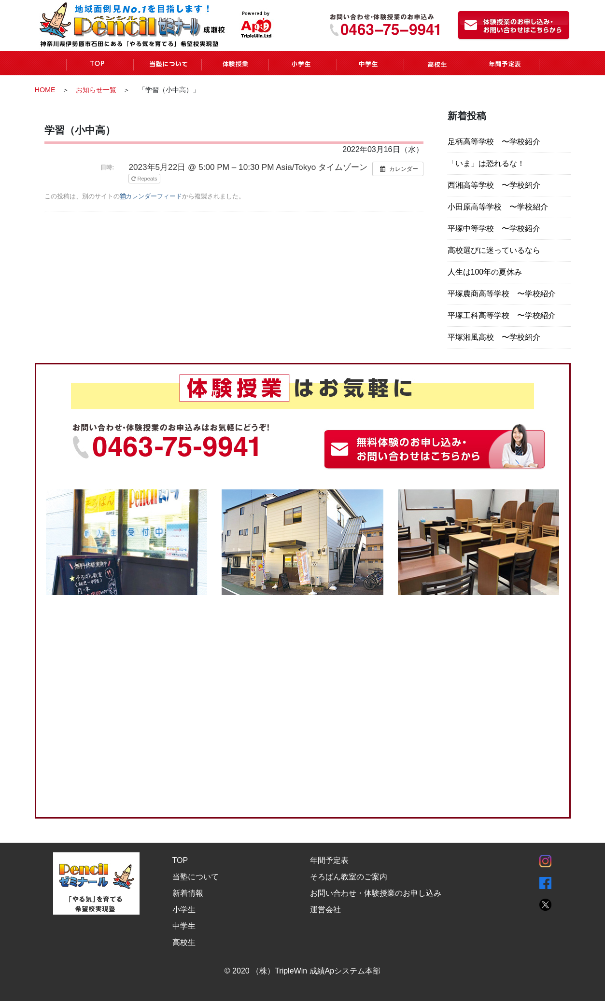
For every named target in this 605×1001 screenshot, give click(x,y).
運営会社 (325, 909)
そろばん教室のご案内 (348, 877)
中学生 (184, 926)
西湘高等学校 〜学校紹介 (494, 185)
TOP (180, 860)
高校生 (184, 942)
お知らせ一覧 (96, 90)
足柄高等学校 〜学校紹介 (494, 142)
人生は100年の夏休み (485, 272)
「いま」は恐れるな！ (486, 163)
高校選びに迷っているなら (494, 250)
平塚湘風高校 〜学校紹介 (494, 337)
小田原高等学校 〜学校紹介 (498, 207)
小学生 (184, 909)
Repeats (144, 178)
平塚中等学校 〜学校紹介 (494, 228)
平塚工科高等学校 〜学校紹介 (502, 315)
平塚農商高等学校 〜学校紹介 (502, 294)
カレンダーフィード (151, 196)
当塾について (195, 877)
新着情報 (187, 893)
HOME (45, 90)
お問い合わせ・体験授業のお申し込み (375, 893)
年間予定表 (329, 860)
